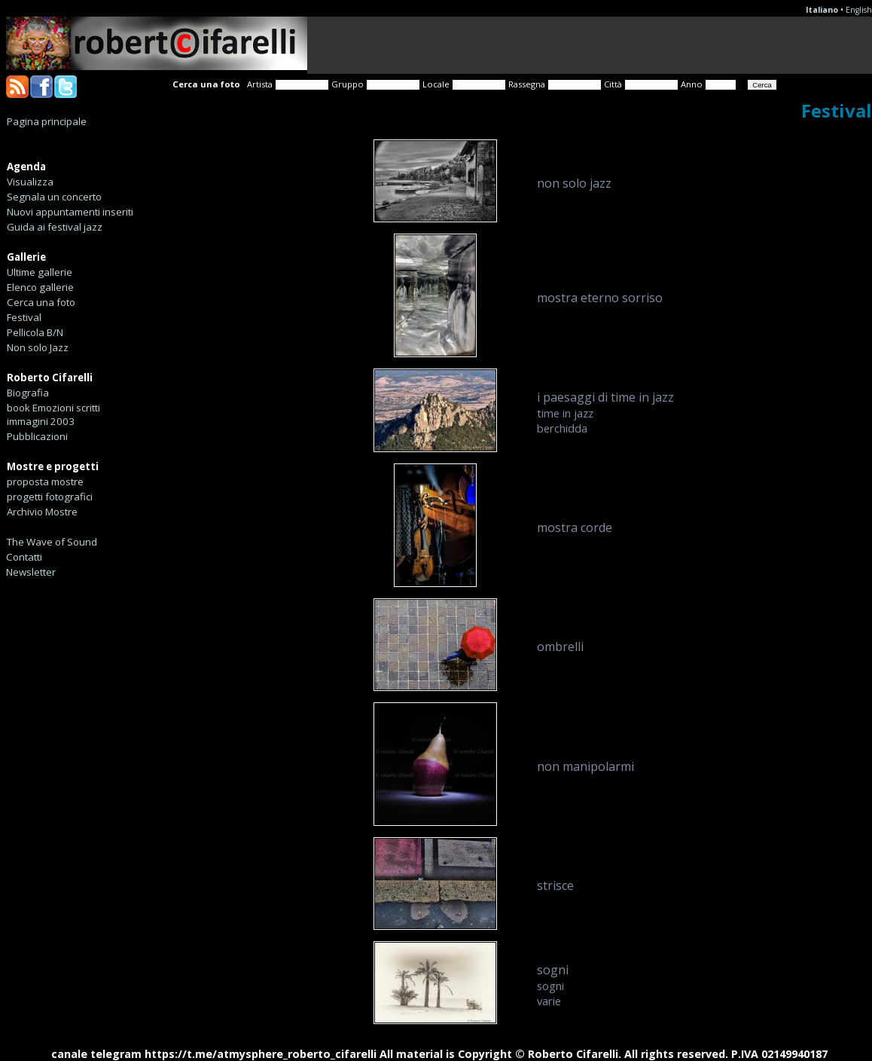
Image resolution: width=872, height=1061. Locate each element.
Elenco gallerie (40, 287)
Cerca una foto (41, 302)
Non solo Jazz (38, 347)
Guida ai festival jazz (54, 227)
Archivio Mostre (42, 511)
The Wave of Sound (52, 542)
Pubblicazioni (37, 436)
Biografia (28, 392)
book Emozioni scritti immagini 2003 (53, 414)
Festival (24, 317)
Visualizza (30, 181)
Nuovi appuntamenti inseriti (70, 212)
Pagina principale (47, 121)
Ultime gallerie (39, 272)
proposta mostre (45, 481)
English (859, 10)
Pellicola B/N (35, 332)
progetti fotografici (50, 496)
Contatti (24, 557)
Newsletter (31, 572)
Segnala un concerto (54, 196)
